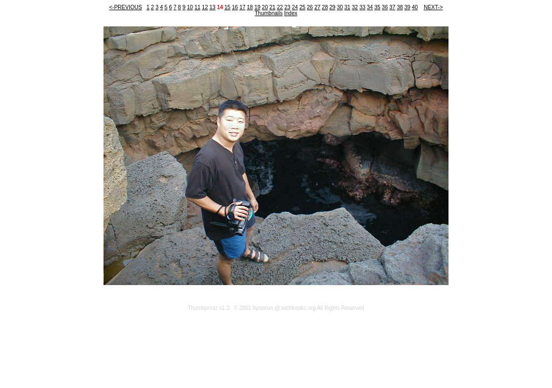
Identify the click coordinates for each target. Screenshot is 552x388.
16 (235, 7)
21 (272, 7)
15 (227, 7)
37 (392, 7)
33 (362, 7)
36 (385, 7)
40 (415, 7)
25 (302, 7)
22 (280, 7)
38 (400, 7)
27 (317, 7)
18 (250, 7)
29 (332, 7)
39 (407, 7)
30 (340, 7)
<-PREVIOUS (125, 7)
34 (370, 7)
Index (290, 13)
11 (198, 7)
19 (257, 7)
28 (325, 7)
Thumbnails (269, 13)
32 (355, 7)
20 (265, 7)
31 (347, 7)
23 (288, 7)
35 (377, 7)
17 (242, 7)
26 (310, 7)
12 (205, 7)
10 (190, 7)
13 (213, 7)
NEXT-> (433, 7)
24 (295, 7)
